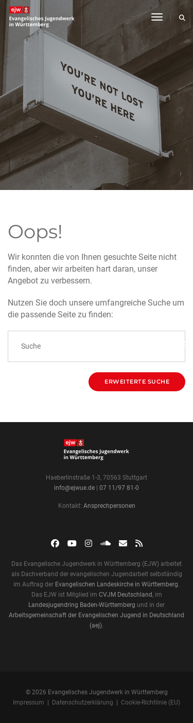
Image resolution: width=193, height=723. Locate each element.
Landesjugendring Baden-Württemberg (81, 604)
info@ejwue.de (74, 487)
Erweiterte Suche (136, 381)
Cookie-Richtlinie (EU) (150, 702)
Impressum (28, 702)
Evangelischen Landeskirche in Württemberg (116, 584)
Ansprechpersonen (109, 505)
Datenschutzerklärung (82, 702)
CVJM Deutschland (125, 594)
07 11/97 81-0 (119, 487)
